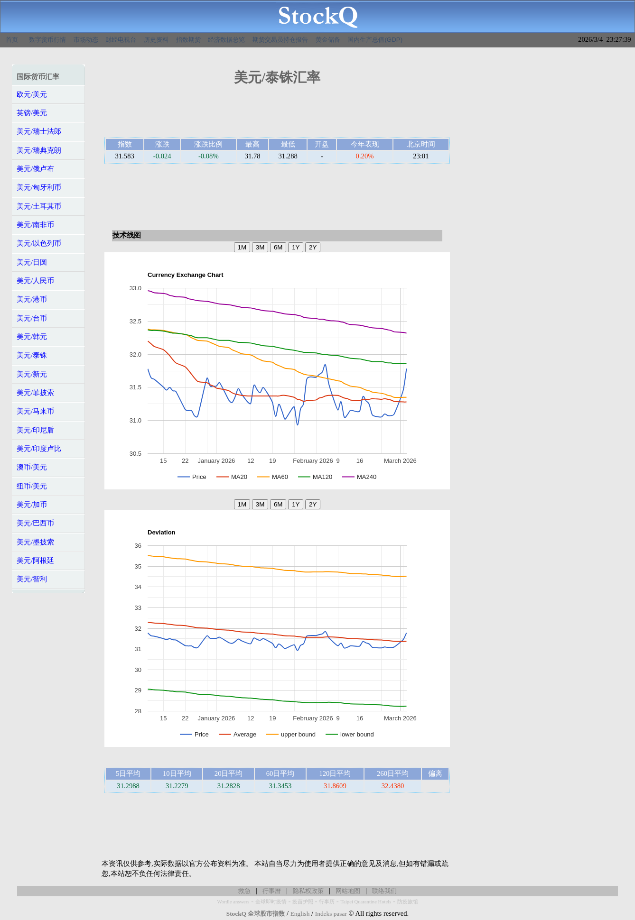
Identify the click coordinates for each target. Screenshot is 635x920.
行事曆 (271, 890)
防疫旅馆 (407, 901)
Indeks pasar (331, 913)
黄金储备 (328, 39)
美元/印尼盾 (35, 430)
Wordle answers (233, 901)
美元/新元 (32, 374)
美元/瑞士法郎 (39, 131)
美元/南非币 (35, 225)
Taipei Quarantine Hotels (365, 901)
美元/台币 (32, 318)
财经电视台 (120, 39)
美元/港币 (32, 299)
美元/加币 (32, 504)
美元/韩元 (32, 336)
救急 (244, 890)
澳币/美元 (32, 467)
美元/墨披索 (35, 542)
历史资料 (156, 39)
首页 (12, 39)
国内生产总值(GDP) (374, 39)
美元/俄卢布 (35, 169)
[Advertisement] (277, 114)
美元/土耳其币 (39, 206)
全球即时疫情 (271, 901)
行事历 (327, 901)
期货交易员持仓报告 (280, 39)
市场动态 (86, 39)
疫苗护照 (302, 901)
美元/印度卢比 (39, 448)
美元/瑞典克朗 (39, 150)
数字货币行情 (47, 39)
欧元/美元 (32, 94)
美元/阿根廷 (35, 560)
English (300, 913)
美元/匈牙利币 (39, 187)
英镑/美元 (32, 113)
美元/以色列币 (39, 243)
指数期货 (188, 39)
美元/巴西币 (35, 523)
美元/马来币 (35, 411)
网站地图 (348, 890)
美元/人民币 (35, 281)
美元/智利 (32, 579)
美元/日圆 (32, 262)
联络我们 (384, 890)
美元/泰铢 (32, 355)
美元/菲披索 (35, 392)
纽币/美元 (32, 486)
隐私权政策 (308, 890)
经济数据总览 (226, 39)
